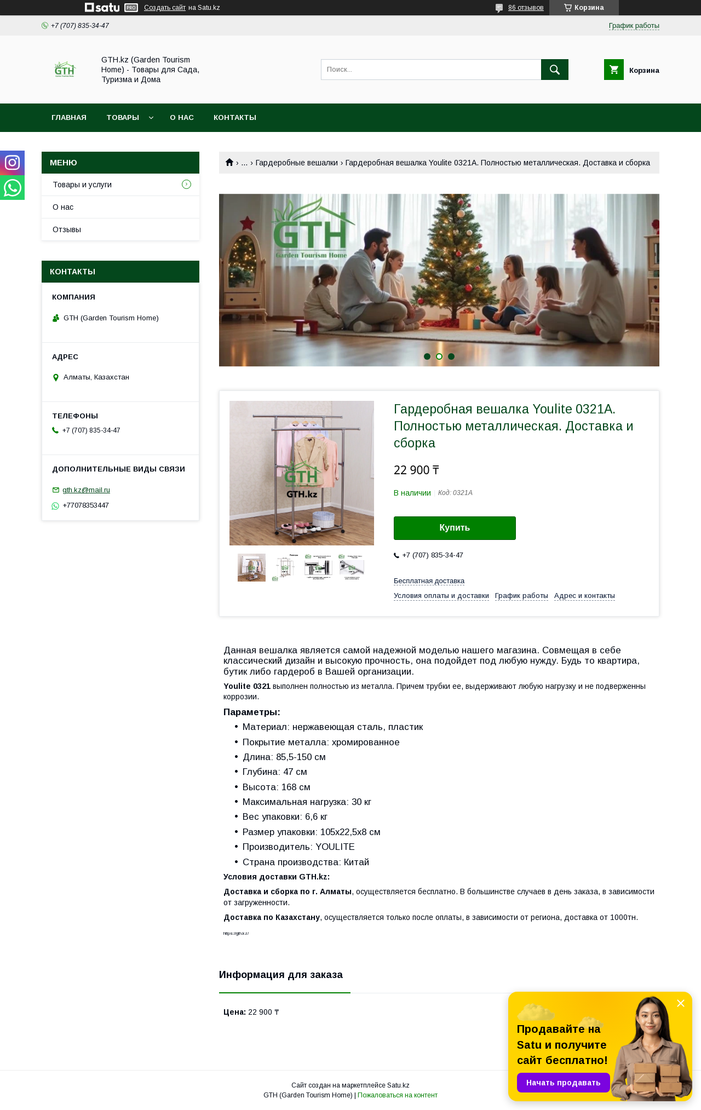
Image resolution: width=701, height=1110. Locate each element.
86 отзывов (526, 7)
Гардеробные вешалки (297, 162)
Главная (69, 117)
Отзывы (67, 229)
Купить (455, 527)
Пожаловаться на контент (398, 1095)
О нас (182, 117)
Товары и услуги (82, 184)
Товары (122, 117)
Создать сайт (165, 7)
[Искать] (554, 69)
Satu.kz (398, 1085)
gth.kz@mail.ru (86, 490)
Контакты (235, 117)
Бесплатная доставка (429, 581)
